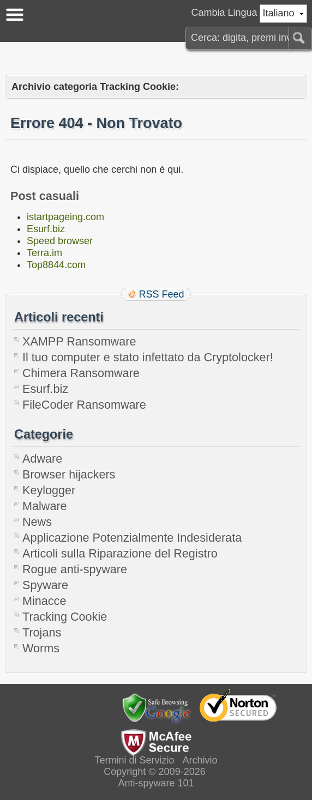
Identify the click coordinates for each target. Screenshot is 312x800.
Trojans (41, 632)
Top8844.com (56, 264)
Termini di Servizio (134, 760)
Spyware (45, 585)
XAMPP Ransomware (79, 341)
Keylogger (48, 490)
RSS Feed (161, 294)
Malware (44, 506)
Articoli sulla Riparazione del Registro (120, 553)
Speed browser (60, 240)
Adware (42, 458)
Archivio (200, 760)
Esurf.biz (46, 228)
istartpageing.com (65, 216)
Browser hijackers (68, 474)
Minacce (44, 601)
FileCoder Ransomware (84, 404)
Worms (40, 648)
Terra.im (44, 252)
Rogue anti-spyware (74, 569)
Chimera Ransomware (81, 373)
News (37, 522)
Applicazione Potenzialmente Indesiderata (132, 537)
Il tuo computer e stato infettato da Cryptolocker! (147, 357)
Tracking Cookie (64, 616)
